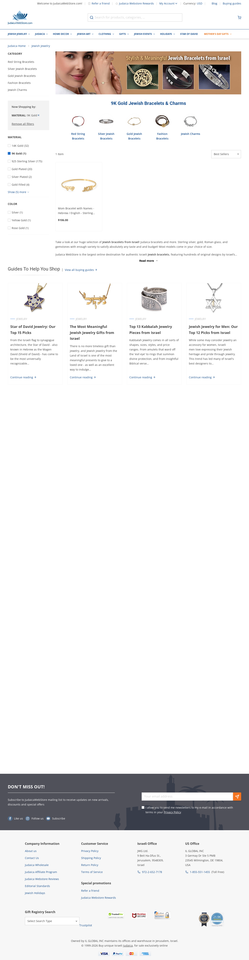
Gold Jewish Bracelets (22, 76)
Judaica (40, 34)
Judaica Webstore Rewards (134, 3)
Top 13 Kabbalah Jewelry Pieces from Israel (150, 329)
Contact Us (32, 858)
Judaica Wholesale (37, 865)
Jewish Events (143, 34)
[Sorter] (226, 154)
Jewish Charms (17, 90)
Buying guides (232, 3)
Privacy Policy (172, 812)
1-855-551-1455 (200, 872)
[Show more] (19, 192)
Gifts (122, 34)
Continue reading (23, 371)
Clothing (105, 34)
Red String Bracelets (21, 62)
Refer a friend (99, 3)
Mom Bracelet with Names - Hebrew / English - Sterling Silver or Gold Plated (76, 210)
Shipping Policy (91, 858)
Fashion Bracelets (19, 83)
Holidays (166, 34)
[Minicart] (239, 17)
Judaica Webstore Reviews (42, 879)
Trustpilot (85, 925)
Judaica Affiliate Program (41, 872)
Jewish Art (83, 34)
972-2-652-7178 (152, 872)
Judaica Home (17, 46)
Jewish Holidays (35, 893)
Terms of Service (92, 872)
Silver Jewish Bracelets (22, 69)
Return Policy (89, 865)
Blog (214, 3)
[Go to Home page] (20, 18)
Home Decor (61, 34)
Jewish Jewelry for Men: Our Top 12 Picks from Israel (213, 329)
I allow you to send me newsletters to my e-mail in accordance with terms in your (189, 810)
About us (31, 851)
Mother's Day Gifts (216, 34)
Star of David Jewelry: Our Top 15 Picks (32, 329)
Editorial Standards (37, 886)
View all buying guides (81, 270)
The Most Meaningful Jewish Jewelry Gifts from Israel (95, 329)
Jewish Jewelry (17, 34)
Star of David (189, 34)
